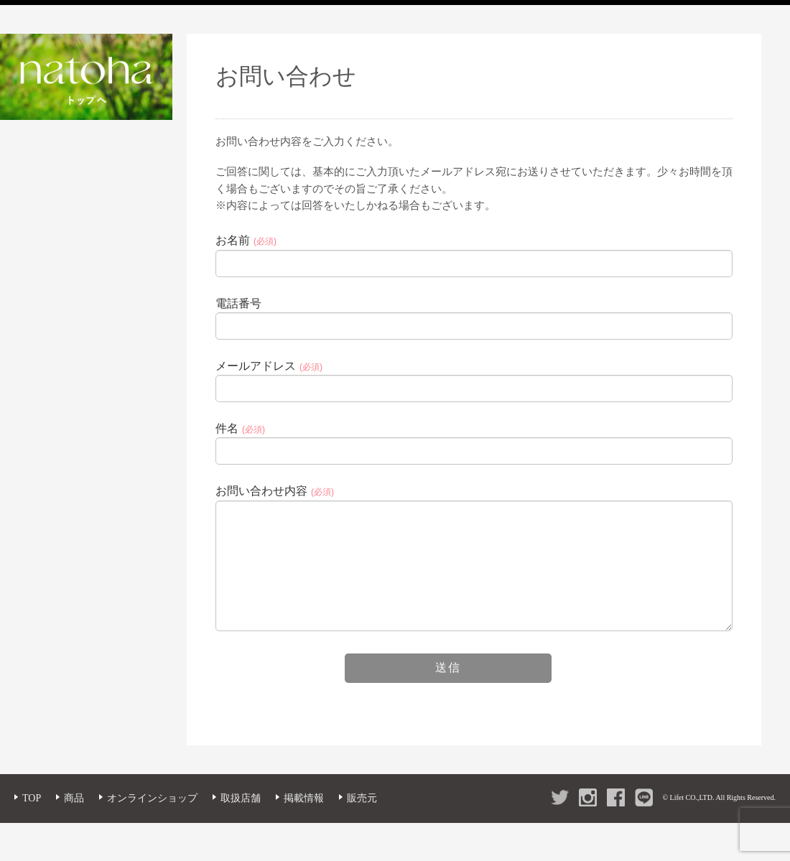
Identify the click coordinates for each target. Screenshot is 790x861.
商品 (74, 819)
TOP (31, 819)
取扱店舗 (240, 819)
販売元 (362, 819)
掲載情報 (304, 819)
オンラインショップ (152, 819)
